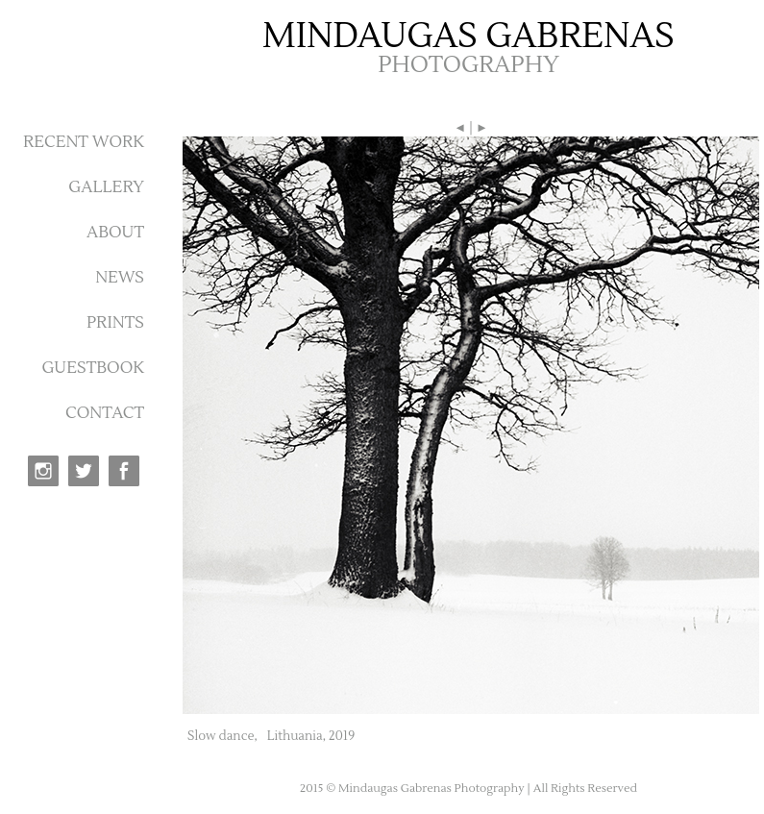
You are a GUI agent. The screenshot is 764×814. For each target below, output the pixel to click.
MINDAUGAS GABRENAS (468, 36)
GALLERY (106, 187)
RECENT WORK (83, 142)
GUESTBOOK (92, 368)
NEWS (119, 277)
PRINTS (115, 322)
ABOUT (115, 232)
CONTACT (104, 413)
